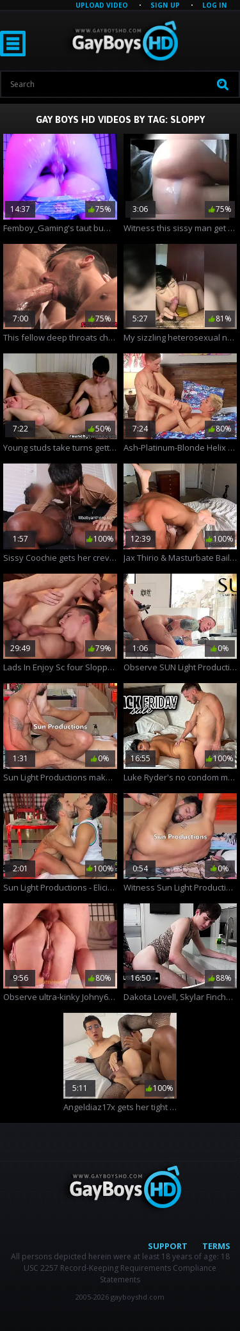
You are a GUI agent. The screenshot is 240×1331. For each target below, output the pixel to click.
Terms (216, 1246)
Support (168, 1246)
